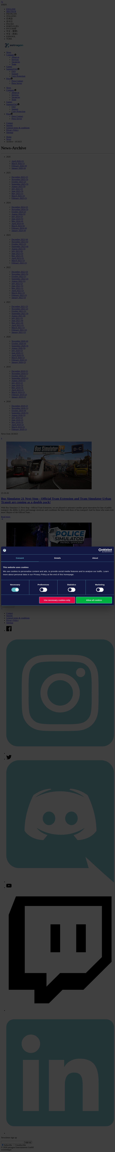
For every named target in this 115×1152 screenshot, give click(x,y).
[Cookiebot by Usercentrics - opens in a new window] (100, 550)
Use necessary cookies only (57, 600)
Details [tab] (57, 558)
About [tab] (95, 558)
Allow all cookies (94, 600)
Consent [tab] (20, 558)
